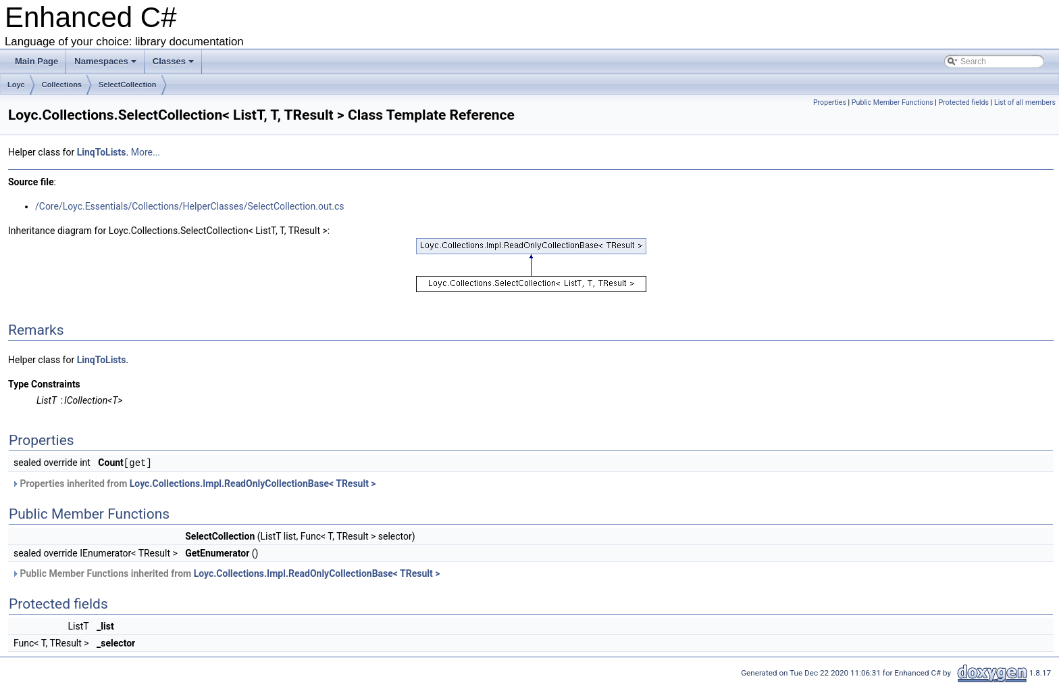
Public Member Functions (892, 102)
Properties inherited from (193, 482)
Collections (62, 84)
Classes (173, 61)
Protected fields (964, 102)
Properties (829, 102)
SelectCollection (128, 84)
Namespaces (105, 61)
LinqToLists (101, 152)
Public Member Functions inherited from (225, 572)
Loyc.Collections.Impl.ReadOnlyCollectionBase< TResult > (253, 482)
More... (145, 152)
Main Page (36, 61)
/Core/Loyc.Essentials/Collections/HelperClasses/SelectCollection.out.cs (189, 206)
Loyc (16, 84)
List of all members (1025, 102)
